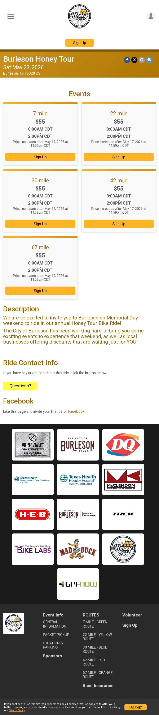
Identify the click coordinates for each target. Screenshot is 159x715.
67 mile (40, 247)
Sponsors (52, 656)
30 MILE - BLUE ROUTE (95, 649)
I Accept (135, 707)
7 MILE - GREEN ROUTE (95, 624)
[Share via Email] (142, 60)
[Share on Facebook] (127, 60)
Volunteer (132, 615)
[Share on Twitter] (134, 60)
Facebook (76, 411)
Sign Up (79, 42)
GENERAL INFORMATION (54, 624)
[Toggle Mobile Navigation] (10, 17)
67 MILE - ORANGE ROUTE (97, 675)
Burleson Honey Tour (38, 59)
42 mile (118, 180)
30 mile (40, 180)
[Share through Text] (149, 60)
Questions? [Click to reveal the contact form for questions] (20, 385)
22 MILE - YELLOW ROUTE (97, 637)
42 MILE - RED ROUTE (94, 662)
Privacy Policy (17, 710)
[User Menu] (151, 15)
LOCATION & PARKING (53, 645)
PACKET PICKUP (56, 635)
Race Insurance (98, 685)
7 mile (40, 113)
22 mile (118, 113)
